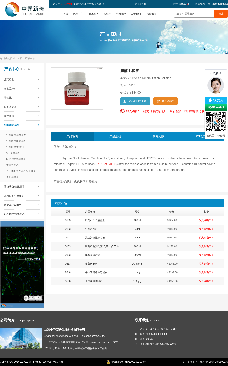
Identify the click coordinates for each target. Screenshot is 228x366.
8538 (68, 281)
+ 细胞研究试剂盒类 (15, 135)
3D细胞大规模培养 (22, 214)
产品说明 (72, 136)
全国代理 (121, 13)
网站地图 (58, 361)
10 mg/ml (137, 263)
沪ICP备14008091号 (216, 361)
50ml (137, 229)
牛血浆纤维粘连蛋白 (96, 272)
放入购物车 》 (206, 220)
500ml (137, 255)
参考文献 (158, 136)
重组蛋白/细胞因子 (22, 186)
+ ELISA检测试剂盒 (15, 159)
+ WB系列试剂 (12, 153)
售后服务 (151, 13)
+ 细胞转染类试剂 (14, 147)
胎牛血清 (22, 115)
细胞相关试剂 (22, 125)
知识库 (107, 13)
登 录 (137, 3)
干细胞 (22, 97)
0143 (68, 237)
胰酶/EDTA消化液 (95, 220)
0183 (68, 246)
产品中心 (78, 13)
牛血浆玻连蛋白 (94, 281)
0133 (68, 229)
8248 (68, 272)
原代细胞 (22, 79)
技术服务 (94, 13)
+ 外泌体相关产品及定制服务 (20, 171)
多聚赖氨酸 (91, 263)
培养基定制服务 (22, 204)
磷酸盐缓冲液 (92, 255)
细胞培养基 (22, 106)
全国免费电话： (211, 3)
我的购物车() (181, 3)
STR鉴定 (201, 136)
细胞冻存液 (91, 229)
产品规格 (115, 136)
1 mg (137, 272)
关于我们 (136, 13)
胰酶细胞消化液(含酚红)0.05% (102, 246)
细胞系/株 (22, 88)
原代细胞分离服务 (22, 195)
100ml (137, 220)
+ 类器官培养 (11, 165)
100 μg (137, 281)
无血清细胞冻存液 (95, 237)
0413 (68, 263)
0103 (68, 220)
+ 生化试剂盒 (11, 177)
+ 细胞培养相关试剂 (15, 141)
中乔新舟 (200, 361)
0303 (68, 255)
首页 (65, 13)
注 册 (143, 3)
